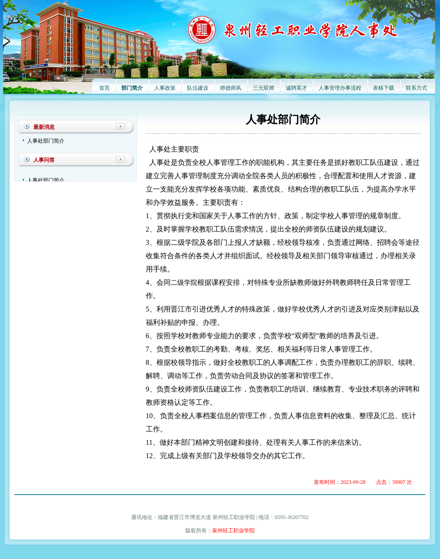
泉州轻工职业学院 (233, 530)
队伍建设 (197, 88)
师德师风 (230, 88)
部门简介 (132, 88)
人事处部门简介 (45, 141)
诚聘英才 (296, 88)
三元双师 (263, 88)
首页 (104, 88)
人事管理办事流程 (340, 88)
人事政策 (165, 88)
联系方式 (416, 88)
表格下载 (383, 88)
